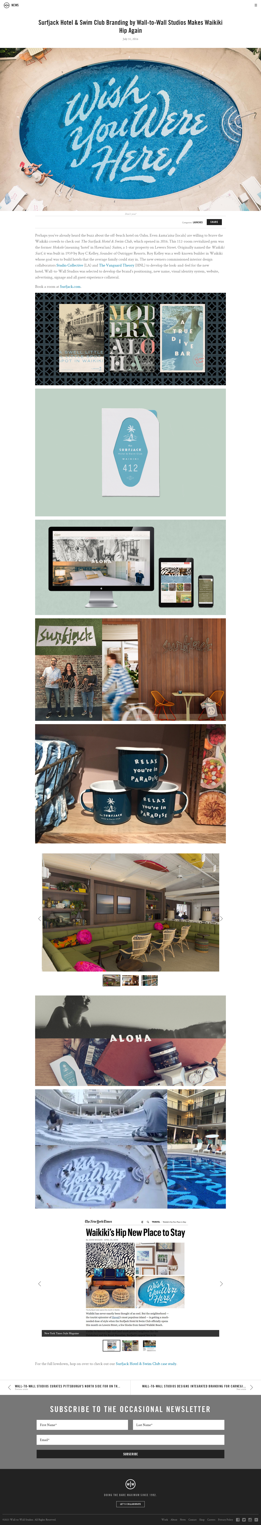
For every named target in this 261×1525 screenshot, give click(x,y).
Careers (211, 1519)
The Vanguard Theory (116, 265)
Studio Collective (69, 265)
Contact (192, 1519)
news (15, 5)
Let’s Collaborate (130, 1504)
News (183, 1519)
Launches (198, 222)
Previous (39, 918)
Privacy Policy (225, 1519)
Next (221, 918)
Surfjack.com (70, 286)
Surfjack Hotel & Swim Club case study (146, 1363)
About (174, 1519)
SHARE (214, 222)
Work (164, 1519)
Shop (202, 1519)
